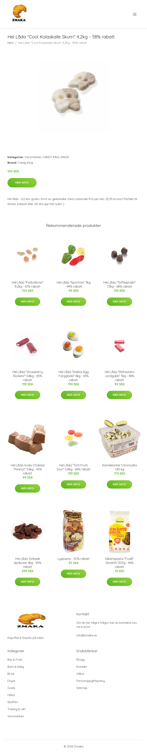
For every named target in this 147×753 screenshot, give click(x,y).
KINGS (65, 157)
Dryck (11, 681)
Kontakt (81, 666)
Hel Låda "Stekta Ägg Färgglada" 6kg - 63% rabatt (74, 376)
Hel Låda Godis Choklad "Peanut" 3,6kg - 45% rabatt (27, 469)
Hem (10, 43)
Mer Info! (22, 182)
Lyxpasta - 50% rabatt (74, 559)
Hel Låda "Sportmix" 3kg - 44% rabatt (74, 284)
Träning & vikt (16, 709)
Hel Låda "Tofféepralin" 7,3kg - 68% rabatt (119, 284)
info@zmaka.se (86, 635)
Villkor (80, 674)
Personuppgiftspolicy (90, 681)
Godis (11, 688)
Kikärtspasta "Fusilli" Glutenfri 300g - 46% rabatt (119, 563)
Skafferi (12, 702)
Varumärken (33, 157)
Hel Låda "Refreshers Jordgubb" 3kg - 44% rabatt (119, 376)
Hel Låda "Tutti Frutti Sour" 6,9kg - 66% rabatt (74, 467)
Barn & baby (15, 666)
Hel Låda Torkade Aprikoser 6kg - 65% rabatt (27, 563)
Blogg (80, 659)
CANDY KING (50, 157)
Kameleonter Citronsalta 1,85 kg (119, 467)
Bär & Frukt (14, 659)
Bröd (10, 674)
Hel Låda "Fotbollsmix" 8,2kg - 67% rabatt (27, 284)
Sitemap (81, 688)
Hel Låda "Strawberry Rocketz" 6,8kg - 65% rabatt (27, 376)
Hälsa (11, 695)
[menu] (135, 14)
